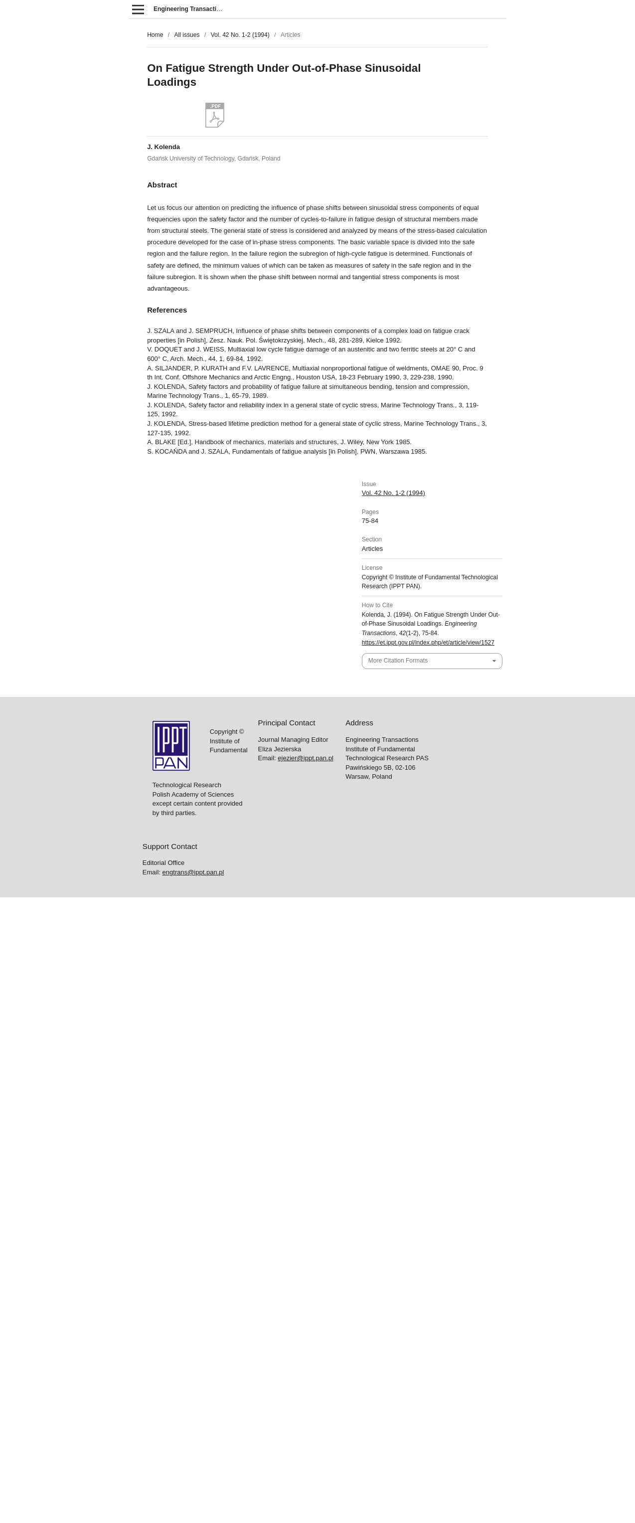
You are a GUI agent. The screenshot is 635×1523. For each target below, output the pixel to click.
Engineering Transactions (190, 8)
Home (155, 34)
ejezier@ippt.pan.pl (305, 758)
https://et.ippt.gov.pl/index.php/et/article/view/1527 (428, 642)
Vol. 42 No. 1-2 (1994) (240, 34)
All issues (186, 34)
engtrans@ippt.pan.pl (193, 872)
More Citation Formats (398, 660)
